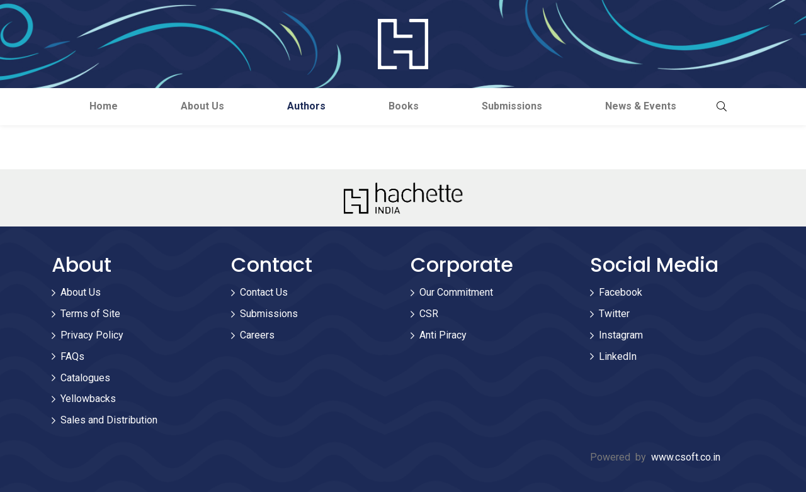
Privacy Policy (91, 335)
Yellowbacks (88, 399)
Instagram (621, 335)
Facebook (620, 292)
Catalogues (85, 378)
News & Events (640, 106)
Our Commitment (456, 292)
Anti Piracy (443, 335)
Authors (306, 106)
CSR (428, 314)
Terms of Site (90, 314)
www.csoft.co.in (685, 457)
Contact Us (264, 292)
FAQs (72, 356)
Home (103, 106)
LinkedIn (618, 356)
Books (404, 106)
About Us (202, 106)
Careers (257, 335)
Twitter (614, 314)
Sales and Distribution (108, 420)
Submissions (512, 106)
